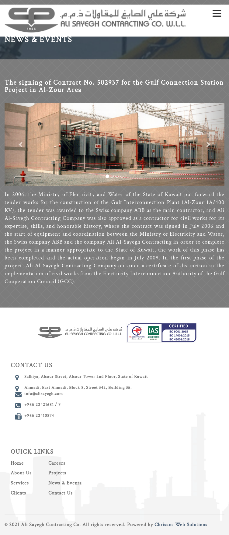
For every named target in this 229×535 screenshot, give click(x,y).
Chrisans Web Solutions (180, 525)
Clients (18, 493)
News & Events (65, 483)
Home (17, 463)
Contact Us (60, 493)
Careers (56, 463)
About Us (21, 473)
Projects (57, 473)
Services (20, 483)
